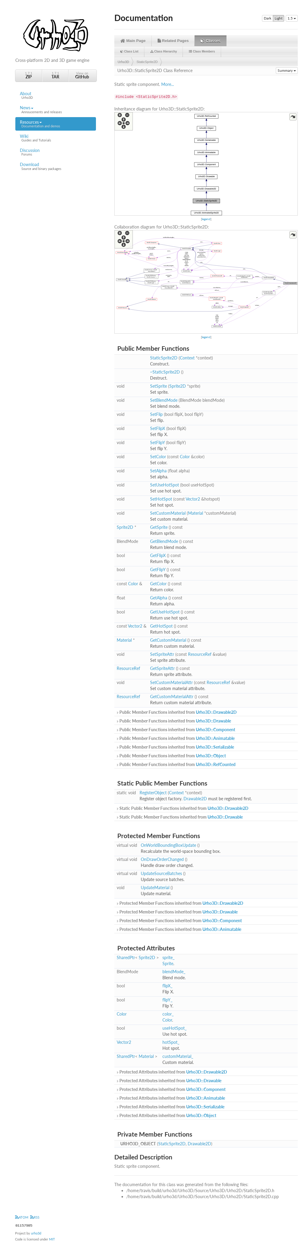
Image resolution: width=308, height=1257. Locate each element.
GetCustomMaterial (168, 640)
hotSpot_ (170, 1042)
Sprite (167, 963)
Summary (287, 70)
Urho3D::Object (211, 755)
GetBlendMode (164, 541)
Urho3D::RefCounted (216, 764)
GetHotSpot (161, 625)
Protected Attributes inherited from (171, 1071)
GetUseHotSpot (165, 611)
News (55, 109)
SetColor (158, 456)
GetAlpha (158, 597)
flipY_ (167, 999)
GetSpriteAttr (162, 668)
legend (206, 219)
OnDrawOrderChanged (162, 859)
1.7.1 (28, 75)
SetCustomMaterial (168, 513)
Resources (55, 124)
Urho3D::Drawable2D (216, 712)
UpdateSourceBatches (161, 873)
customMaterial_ (177, 1056)
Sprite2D (177, 386)
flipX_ (167, 985)
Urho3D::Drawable (213, 720)
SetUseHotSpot (164, 484)
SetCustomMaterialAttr (171, 682)
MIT (52, 1239)
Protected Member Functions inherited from (179, 903)
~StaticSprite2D (165, 371)
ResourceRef (199, 654)
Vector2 (193, 498)
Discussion (55, 152)
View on (82, 75)
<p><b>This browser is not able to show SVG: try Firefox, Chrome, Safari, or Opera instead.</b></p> (206, 163)
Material (195, 513)
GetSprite (159, 527)
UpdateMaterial (155, 887)
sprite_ (168, 957)
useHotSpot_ (174, 1028)
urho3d (36, 1233)
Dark (267, 18)
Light (278, 18)
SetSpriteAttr (162, 654)
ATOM (21, 1217)
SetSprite (158, 386)
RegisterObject (153, 792)
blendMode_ (173, 971)
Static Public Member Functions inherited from (182, 808)
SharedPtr (126, 957)
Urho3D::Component (215, 729)
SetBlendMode (163, 400)
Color (185, 456)
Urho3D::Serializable (215, 747)
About (55, 95)
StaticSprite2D (147, 62)
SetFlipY (157, 442)
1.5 (292, 18)
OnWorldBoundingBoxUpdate (168, 845)
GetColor (158, 583)
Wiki (55, 138)
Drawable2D (195, 798)
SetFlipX (157, 428)
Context (187, 357)
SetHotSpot (161, 498)
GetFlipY (157, 569)
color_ (168, 1013)
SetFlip (156, 414)
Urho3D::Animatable (215, 738)
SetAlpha (158, 470)
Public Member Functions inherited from (176, 712)
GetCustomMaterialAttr (171, 696)
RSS (34, 1217)
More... (167, 84)
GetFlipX (158, 555)
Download (55, 166)
